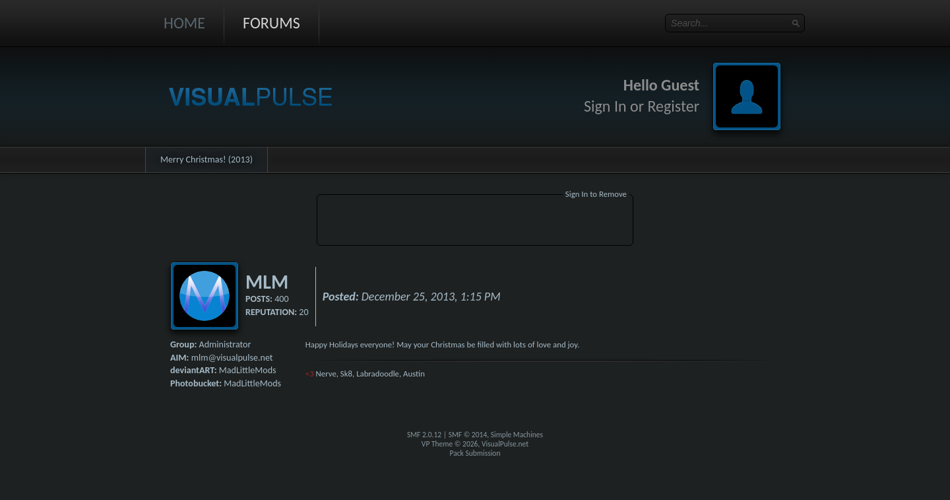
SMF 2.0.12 (424, 434)
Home (184, 22)
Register (673, 106)
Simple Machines (517, 434)
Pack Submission (475, 453)
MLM (266, 281)
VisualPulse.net (505, 443)
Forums (271, 22)
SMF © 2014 (468, 434)
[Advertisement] (475, 222)
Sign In (605, 106)
